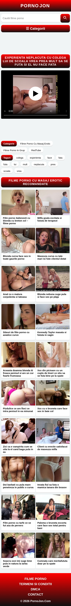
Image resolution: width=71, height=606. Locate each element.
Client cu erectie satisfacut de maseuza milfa (52, 448)
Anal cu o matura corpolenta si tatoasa (15, 295)
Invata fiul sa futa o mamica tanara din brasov (52, 486)
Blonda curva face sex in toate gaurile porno (17, 257)
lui (15, 164)
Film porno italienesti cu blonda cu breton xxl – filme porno (16, 221)
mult (25, 164)
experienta (35, 157)
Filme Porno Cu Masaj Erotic (35, 143)
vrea (19, 171)
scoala (6, 171)
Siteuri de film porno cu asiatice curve (16, 333)
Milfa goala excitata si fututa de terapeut (49, 219)
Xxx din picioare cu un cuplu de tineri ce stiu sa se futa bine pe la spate (51, 373)
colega (19, 157)
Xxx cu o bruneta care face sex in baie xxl (52, 409)
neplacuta (39, 164)
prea (53, 164)
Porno (35, 5)
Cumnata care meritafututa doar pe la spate (52, 562)
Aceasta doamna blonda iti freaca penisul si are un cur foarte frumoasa (18, 373)
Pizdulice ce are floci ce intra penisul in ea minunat (18, 409)
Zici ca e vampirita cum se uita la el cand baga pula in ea (18, 449)
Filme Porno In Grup (14, 150)
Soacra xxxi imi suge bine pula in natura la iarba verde (17, 564)
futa (5, 164)
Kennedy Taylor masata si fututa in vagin (51, 333)
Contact (35, 594)
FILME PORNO (36, 579)
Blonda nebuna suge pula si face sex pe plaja (51, 295)
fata (60, 157)
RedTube (36, 150)
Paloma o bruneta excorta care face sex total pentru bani (51, 525)
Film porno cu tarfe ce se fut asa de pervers (17, 524)
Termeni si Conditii (35, 584)
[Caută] (65, 18)
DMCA (35, 589)
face (49, 157)
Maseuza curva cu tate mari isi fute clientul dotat (51, 257)
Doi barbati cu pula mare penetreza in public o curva (18, 486)
